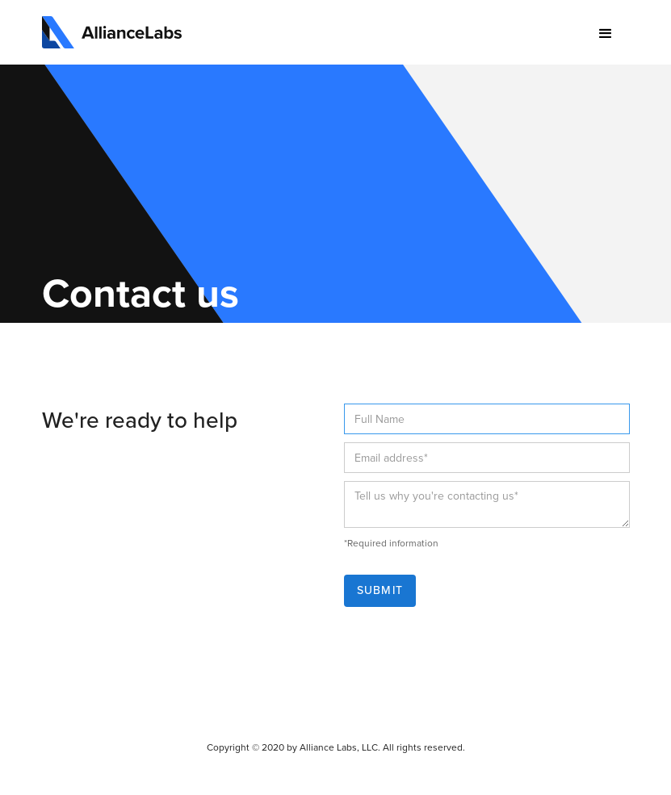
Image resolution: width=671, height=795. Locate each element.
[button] (605, 34)
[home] (112, 32)
